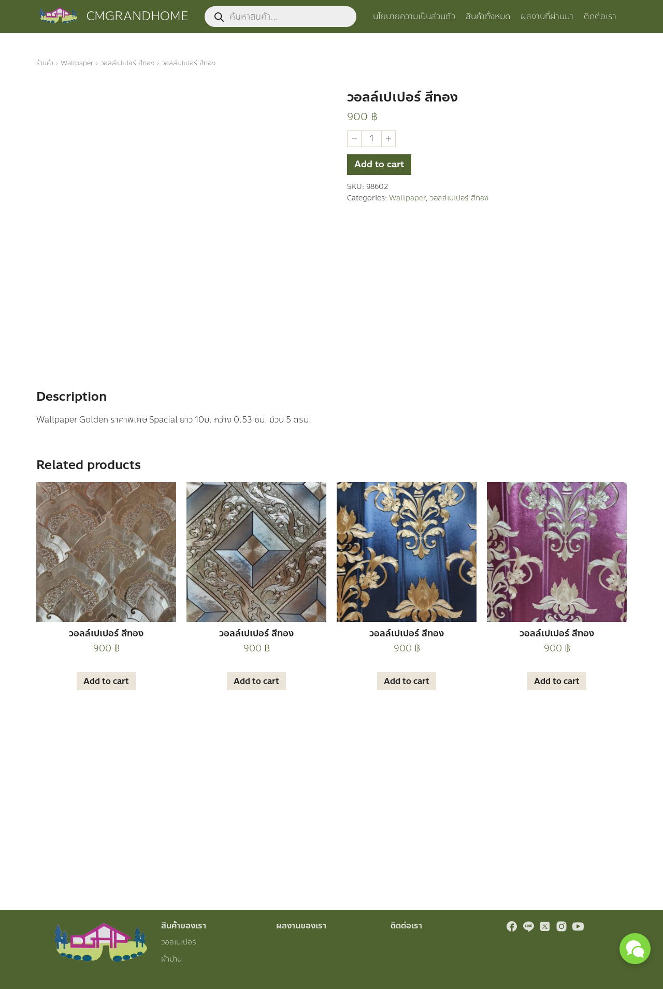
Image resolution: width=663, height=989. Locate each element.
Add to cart (380, 166)
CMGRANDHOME (137, 16)
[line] (528, 926)
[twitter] (545, 926)
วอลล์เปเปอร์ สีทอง (127, 63)
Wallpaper (77, 63)
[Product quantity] (371, 139)
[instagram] (561, 926)
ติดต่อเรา (600, 16)
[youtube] (578, 926)
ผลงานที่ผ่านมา (547, 16)
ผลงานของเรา (301, 925)
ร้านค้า (44, 63)
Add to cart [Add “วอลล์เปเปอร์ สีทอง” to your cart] (106, 832)
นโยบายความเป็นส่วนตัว (414, 16)
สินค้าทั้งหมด (488, 16)
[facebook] (512, 926)
